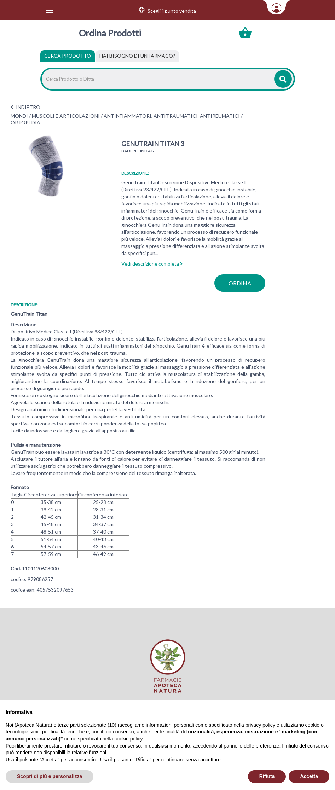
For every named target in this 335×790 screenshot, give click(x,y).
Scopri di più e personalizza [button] (49, 776)
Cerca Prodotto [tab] (67, 56)
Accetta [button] (309, 776)
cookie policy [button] (128, 739)
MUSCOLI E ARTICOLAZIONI (66, 116)
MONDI (19, 116)
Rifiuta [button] (267, 776)
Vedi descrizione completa (152, 264)
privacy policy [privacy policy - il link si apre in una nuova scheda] (260, 725)
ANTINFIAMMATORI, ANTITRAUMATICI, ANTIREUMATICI (172, 116)
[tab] (137, 56)
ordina (240, 283)
